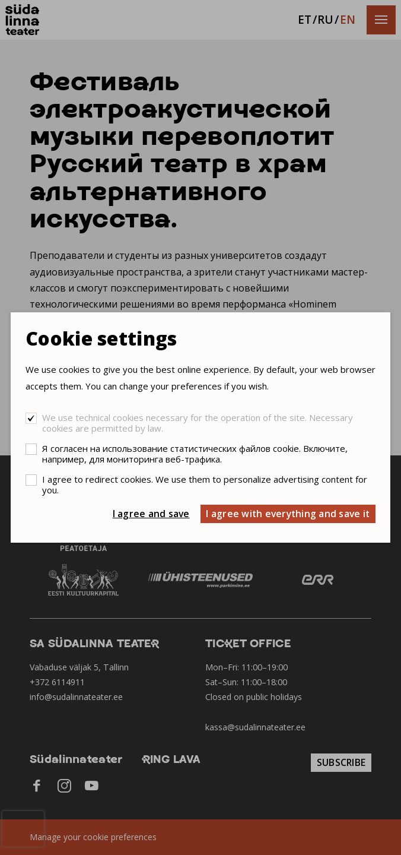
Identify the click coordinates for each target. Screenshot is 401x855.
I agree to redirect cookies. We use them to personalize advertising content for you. (204, 484)
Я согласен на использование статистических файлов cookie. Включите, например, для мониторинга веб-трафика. (195, 453)
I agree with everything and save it (288, 513)
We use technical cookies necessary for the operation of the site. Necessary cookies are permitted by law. (197, 422)
